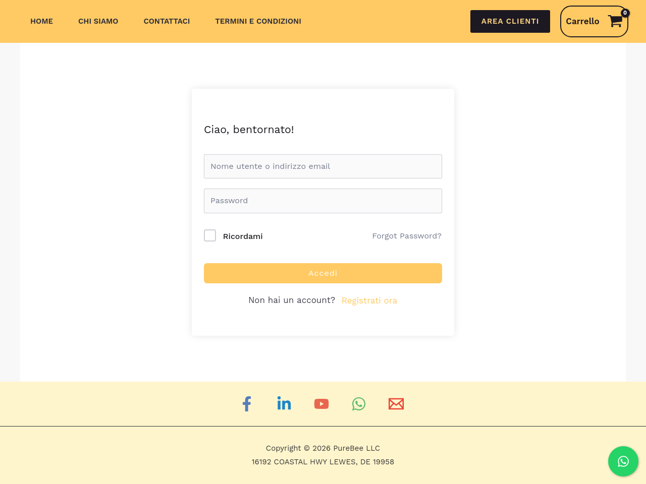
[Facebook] (248, 404)
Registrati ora (369, 300)
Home (41, 21)
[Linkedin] (285, 404)
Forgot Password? (407, 235)
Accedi (323, 273)
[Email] (397, 404)
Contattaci (166, 21)
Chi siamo (98, 21)
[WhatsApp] (360, 404)
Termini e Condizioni (258, 21)
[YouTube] (323, 404)
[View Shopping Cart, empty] (594, 21)
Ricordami (243, 236)
